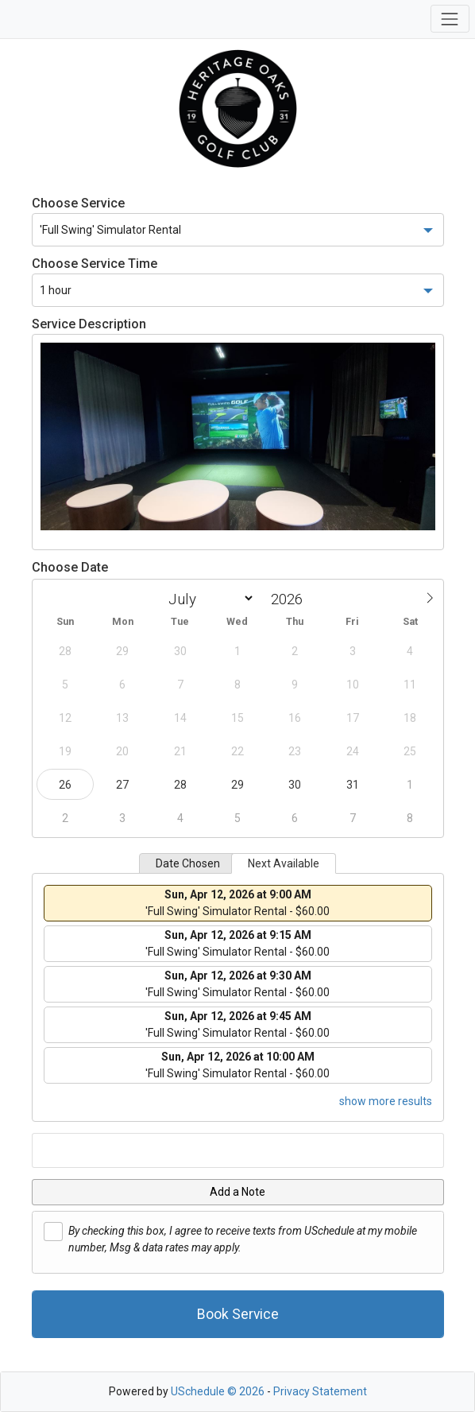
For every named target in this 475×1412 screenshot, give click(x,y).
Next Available (283, 863)
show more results (385, 1101)
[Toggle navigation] (450, 19)
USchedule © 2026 (218, 1391)
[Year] (291, 599)
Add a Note (237, 1191)
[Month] (208, 598)
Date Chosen (188, 863)
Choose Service (78, 203)
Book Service (238, 1314)
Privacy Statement (320, 1391)
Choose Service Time (94, 263)
